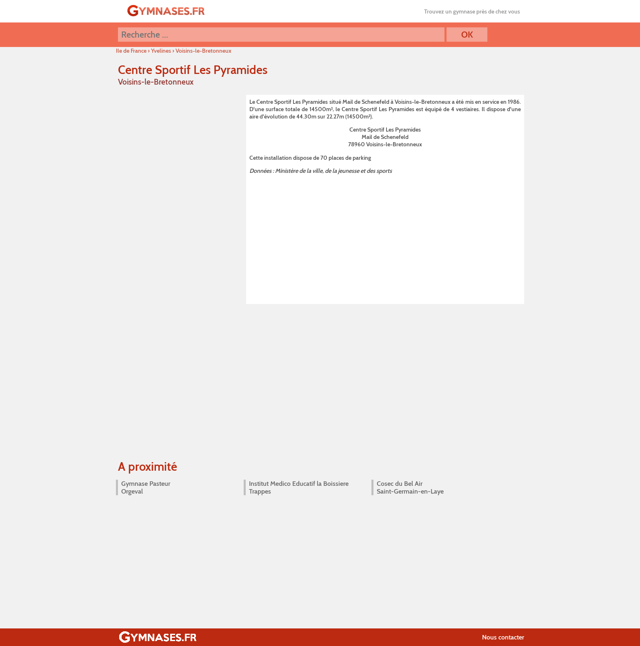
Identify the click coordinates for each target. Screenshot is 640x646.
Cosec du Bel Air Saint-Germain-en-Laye (410, 487)
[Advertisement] (385, 238)
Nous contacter (503, 637)
